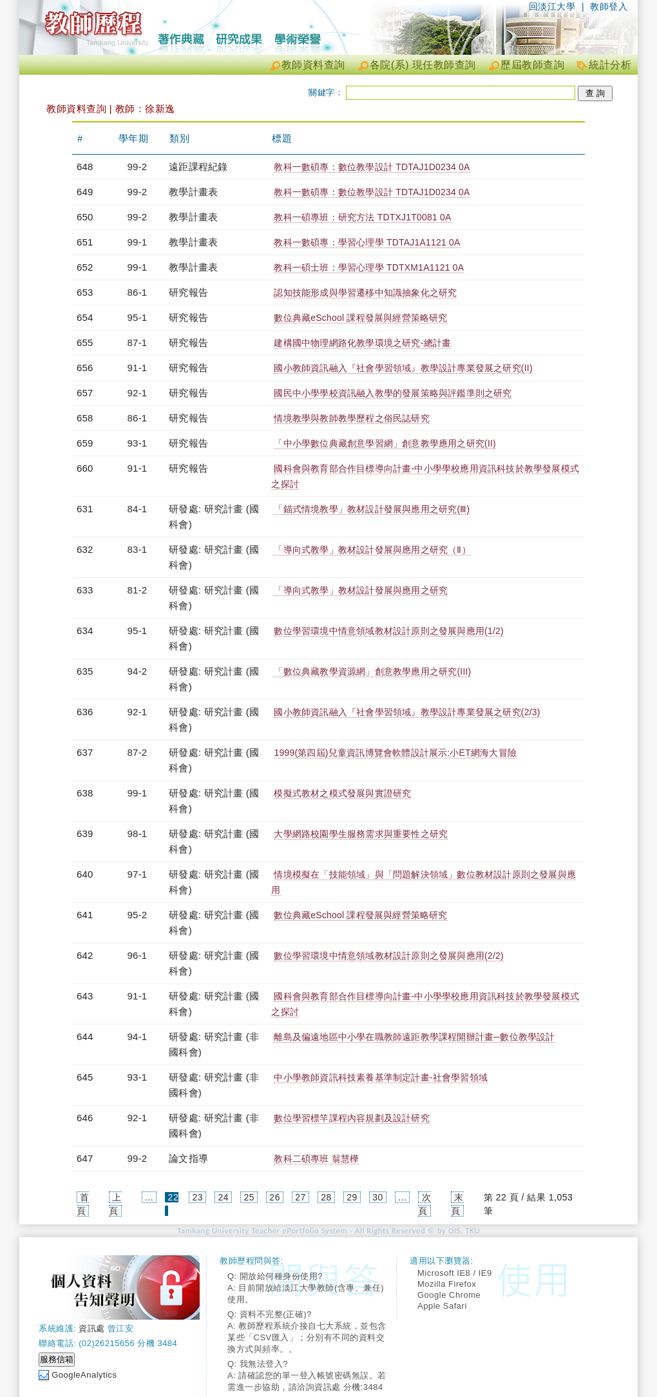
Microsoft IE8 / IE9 (454, 1273)
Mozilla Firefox (446, 1284)
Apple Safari (442, 1306)
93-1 (138, 443)
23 (198, 1197)
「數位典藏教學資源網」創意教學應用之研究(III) (372, 671)
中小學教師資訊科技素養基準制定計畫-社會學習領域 (380, 1077)
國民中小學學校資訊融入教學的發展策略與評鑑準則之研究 (392, 393)
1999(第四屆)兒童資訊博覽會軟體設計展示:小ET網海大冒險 (395, 752)
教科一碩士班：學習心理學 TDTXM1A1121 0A (369, 267)
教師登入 (608, 6)
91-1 (138, 367)
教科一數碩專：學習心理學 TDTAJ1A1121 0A (367, 242)
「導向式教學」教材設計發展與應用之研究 (361, 590)
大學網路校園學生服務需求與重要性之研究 (361, 834)
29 (352, 1197)
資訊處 (92, 1328)
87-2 (138, 752)
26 (274, 1197)
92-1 (138, 392)
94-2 (138, 671)
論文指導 (188, 1158)
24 (223, 1197)
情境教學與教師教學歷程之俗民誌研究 (351, 418)
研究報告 (188, 292)
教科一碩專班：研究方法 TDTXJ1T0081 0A (362, 217)
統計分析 (610, 64)
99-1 (138, 241)
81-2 (138, 589)
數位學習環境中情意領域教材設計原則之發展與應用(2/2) (388, 955)
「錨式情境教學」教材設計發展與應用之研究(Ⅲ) (372, 509)
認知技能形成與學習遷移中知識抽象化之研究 (365, 292)
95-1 (138, 317)
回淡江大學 (552, 6)
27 (300, 1197)
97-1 (138, 874)
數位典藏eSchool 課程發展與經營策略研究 (360, 318)
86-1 (138, 292)
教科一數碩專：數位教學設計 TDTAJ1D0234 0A (372, 167)
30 (377, 1197)
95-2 (138, 914)
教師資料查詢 (313, 64)
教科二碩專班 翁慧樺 (316, 1158)
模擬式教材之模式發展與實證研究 (342, 793)
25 (248, 1197)
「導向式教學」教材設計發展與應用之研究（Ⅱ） (372, 549)
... (149, 1197)
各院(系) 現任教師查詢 (423, 64)
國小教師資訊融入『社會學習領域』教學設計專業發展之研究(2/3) (407, 712)
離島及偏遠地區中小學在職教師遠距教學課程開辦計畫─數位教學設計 (414, 1037)
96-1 (138, 955)
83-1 (138, 549)
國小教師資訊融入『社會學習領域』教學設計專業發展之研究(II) (403, 368)
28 (326, 1197)
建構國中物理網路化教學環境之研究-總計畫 (362, 343)
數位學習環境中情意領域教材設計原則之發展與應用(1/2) (388, 631)
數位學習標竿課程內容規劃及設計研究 (351, 1118)
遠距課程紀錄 (198, 166)
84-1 (138, 508)
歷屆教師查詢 (532, 64)
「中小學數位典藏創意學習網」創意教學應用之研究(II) (385, 443)
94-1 (138, 1036)
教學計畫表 (193, 191)
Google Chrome (449, 1295)
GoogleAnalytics (84, 1375)
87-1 (138, 342)
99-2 (138, 166)
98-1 (138, 833)
